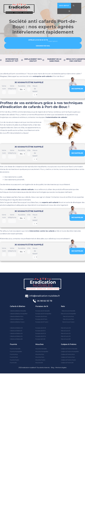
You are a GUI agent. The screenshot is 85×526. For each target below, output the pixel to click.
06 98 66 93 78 (44, 301)
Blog (52, 367)
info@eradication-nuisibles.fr (44, 296)
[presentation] (53, 88)
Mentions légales (60, 367)
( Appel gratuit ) (43, 40)
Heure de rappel (34, 91)
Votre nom (4, 89)
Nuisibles (21, 88)
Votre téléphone (12, 89)
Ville (28, 88)
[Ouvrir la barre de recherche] (73, 5)
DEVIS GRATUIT (64, 5)
